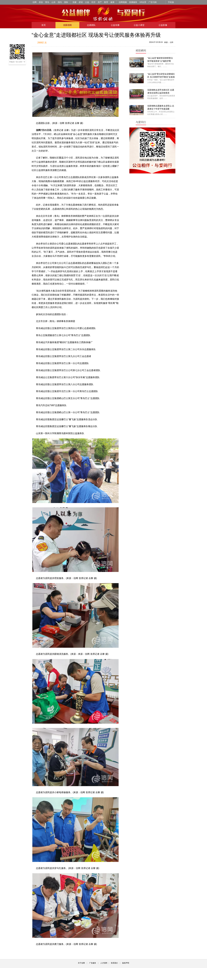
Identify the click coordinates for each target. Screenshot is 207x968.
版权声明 (125, 963)
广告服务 (92, 963)
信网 (34, 2)
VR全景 (142, 2)
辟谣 (81, 2)
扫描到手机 (61, 42)
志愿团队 (91, 25)
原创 (41, 2)
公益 (87, 2)
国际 (66, 2)
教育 (106, 2)
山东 (53, 2)
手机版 (171, 2)
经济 (93, 2)
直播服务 (133, 2)
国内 (60, 2)
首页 (43, 25)
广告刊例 (152, 2)
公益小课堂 (139, 25)
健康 (112, 2)
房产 (100, 2)
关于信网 (81, 963)
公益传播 (115, 25)
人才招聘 (103, 963)
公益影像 (163, 25)
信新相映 (67, 25)
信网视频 (123, 2)
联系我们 (114, 963)
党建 (74, 2)
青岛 (47, 2)
